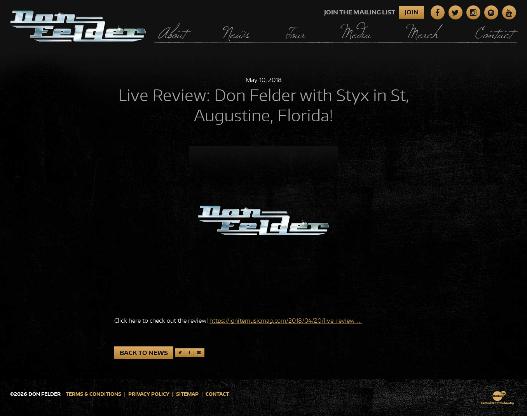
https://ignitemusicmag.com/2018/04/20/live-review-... (285, 320)
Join (412, 12)
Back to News (144, 353)
